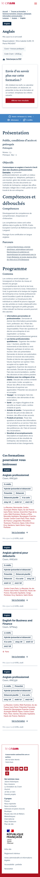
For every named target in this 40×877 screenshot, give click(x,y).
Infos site (7, 849)
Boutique (8, 811)
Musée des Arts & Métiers (14, 814)
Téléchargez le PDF (14, 59)
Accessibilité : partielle (13, 865)
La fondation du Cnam (13, 787)
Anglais (14, 18)
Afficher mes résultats (20, 101)
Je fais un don (9, 792)
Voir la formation (18, 532)
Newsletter (8, 869)
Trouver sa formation (18, 11)
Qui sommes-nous (11, 779)
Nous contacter (10, 806)
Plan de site (9, 824)
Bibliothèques (9, 816)
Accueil (5, 11)
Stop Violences (10, 822)
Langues (6, 18)
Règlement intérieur (12, 853)
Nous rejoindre (10, 804)
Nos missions (9, 784)
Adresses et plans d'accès (14, 809)
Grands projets (10, 794)
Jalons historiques (11, 782)
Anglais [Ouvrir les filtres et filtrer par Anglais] (7, 24)
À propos (8, 799)
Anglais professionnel (16, 475)
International (9, 819)
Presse (7, 801)
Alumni (7, 789)
